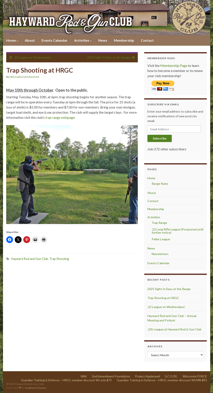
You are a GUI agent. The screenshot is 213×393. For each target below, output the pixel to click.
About (30, 40)
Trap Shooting (59, 259)
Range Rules (160, 183)
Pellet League (161, 239)
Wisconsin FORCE (195, 376)
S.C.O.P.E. (171, 376)
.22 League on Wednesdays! (32, 57)
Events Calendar (54, 40)
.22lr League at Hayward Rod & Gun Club (174, 329)
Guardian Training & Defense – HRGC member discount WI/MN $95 (162, 380)
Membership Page (173, 65)
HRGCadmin (17, 76)
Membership (124, 40)
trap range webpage (60, 117)
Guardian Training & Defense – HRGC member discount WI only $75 (66, 380)
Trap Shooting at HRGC (163, 298)
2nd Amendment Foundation (111, 376)
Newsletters (160, 254)
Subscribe (159, 138)
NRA (84, 376)
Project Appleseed (147, 376)
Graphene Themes (36, 387)
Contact (147, 40)
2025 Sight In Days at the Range (108, 57)
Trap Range (159, 222)
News (102, 40)
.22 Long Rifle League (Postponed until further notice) (177, 230)
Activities (83, 40)
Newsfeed (33, 76)
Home (12, 40)
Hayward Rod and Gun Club (29, 259)
